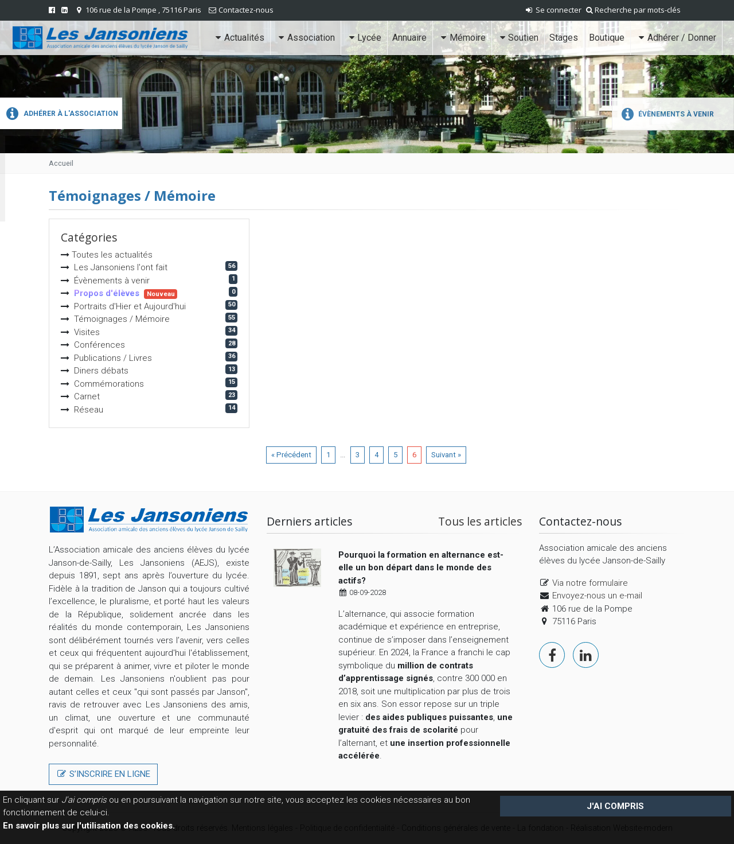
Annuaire (409, 37)
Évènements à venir (666, 114)
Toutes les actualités (112, 255)
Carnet (87, 396)
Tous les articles (480, 521)
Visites (87, 332)
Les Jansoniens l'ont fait (120, 267)
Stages (563, 37)
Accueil (61, 163)
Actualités (239, 37)
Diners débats (101, 370)
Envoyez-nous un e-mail (597, 595)
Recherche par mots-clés (633, 10)
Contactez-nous (246, 10)
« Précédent (291, 454)
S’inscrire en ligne (103, 774)
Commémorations (109, 384)
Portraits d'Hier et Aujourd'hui (130, 306)
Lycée (364, 37)
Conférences (99, 345)
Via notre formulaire (590, 583)
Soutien (518, 37)
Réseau (88, 410)
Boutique (606, 37)
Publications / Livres (113, 358)
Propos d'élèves (106, 293)
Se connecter (552, 10)
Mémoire (462, 37)
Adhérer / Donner (675, 37)
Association (305, 37)
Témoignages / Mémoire (122, 319)
